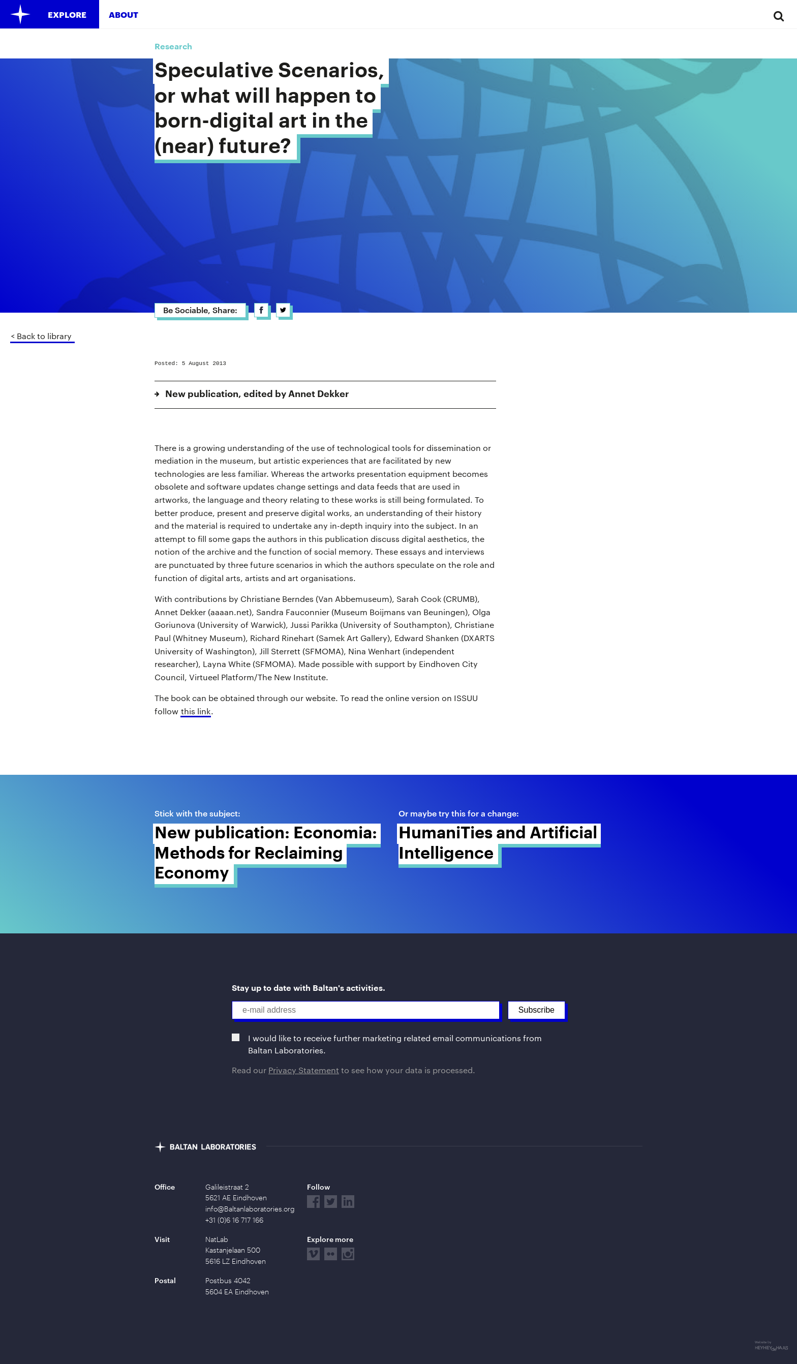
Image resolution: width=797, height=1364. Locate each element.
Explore (67, 14)
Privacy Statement (303, 1070)
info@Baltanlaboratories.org (250, 1209)
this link (195, 711)
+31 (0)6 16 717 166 (234, 1220)
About (123, 14)
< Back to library (41, 336)
